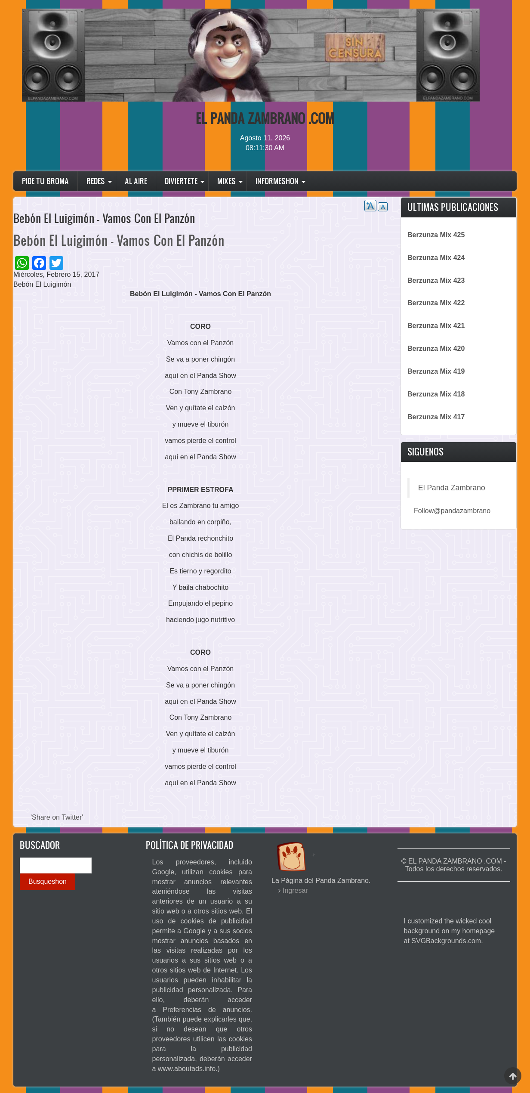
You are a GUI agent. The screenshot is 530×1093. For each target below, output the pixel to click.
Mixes (226, 181)
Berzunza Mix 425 (436, 234)
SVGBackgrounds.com (446, 940)
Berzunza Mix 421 (436, 325)
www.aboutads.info (187, 1068)
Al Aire (136, 181)
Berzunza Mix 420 (436, 348)
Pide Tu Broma (45, 181)
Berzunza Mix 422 (436, 303)
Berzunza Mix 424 (436, 257)
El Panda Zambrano (451, 487)
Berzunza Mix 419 (436, 371)
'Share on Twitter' (57, 817)
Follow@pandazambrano (452, 510)
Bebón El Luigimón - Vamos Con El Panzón (118, 240)
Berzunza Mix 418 (436, 394)
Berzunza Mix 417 (436, 417)
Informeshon (277, 181)
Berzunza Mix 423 (436, 280)
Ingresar (295, 890)
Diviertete (181, 181)
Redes (95, 181)
